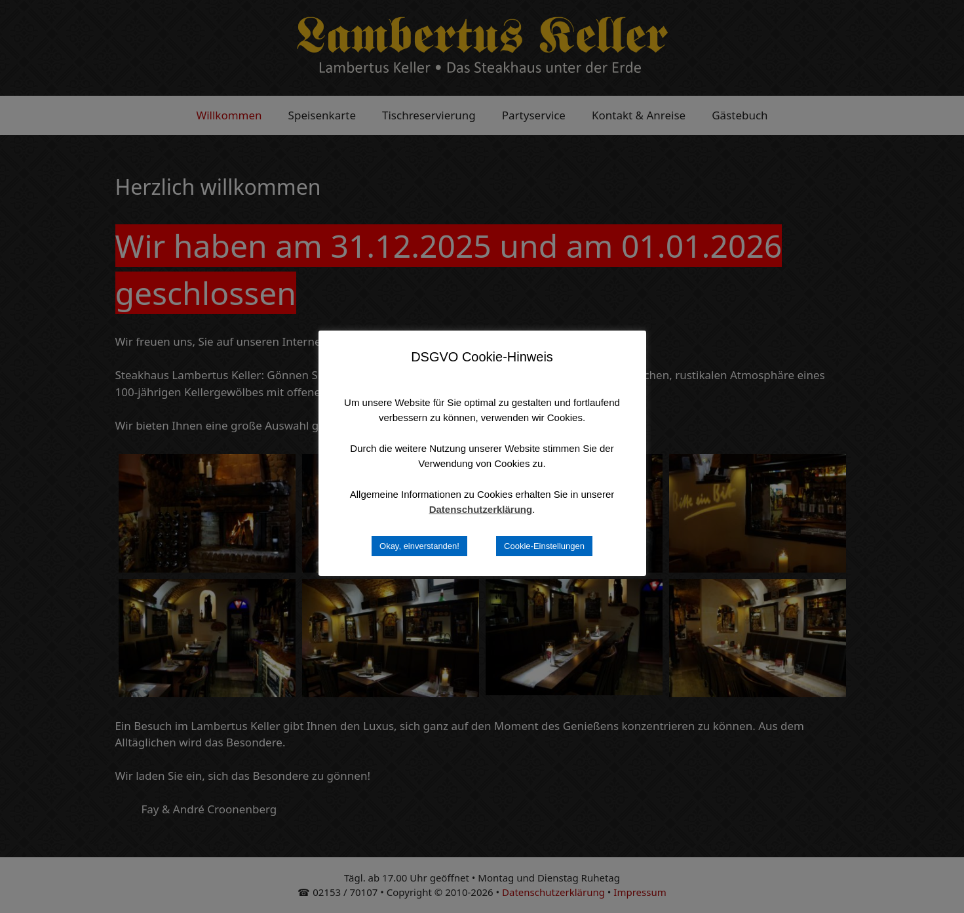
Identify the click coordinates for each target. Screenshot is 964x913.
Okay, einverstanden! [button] (419, 546)
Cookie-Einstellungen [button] (544, 546)
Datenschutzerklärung (481, 509)
